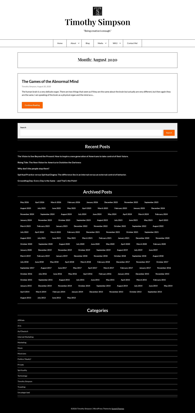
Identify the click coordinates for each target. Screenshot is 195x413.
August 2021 (25, 238)
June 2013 (56, 298)
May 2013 (71, 298)
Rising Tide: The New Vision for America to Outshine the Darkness (49, 162)
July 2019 (138, 250)
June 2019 (153, 250)
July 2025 (42, 208)
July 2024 (82, 214)
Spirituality (22, 370)
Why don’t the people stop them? (33, 168)
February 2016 (105, 274)
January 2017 (145, 268)
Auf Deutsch (23, 331)
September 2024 (47, 214)
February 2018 (103, 262)
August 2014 (122, 286)
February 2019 (43, 256)
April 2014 (24, 292)
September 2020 (46, 244)
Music (20, 348)
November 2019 (65, 250)
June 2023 (133, 220)
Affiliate (21, 320)
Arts (19, 326)
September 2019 (103, 250)
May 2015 (110, 280)
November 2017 (143, 262)
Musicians (22, 353)
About (73, 43)
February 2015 (159, 280)
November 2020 (162, 238)
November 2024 (27, 214)
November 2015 (162, 274)
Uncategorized (24, 392)
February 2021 (105, 238)
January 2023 (61, 226)
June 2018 (39, 262)
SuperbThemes (118, 408)
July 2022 (24, 232)
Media (100, 43)
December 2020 (142, 238)
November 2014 (65, 286)
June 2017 (62, 268)
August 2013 (25, 298)
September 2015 (46, 280)
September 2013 (155, 292)
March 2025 (103, 208)
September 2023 (84, 220)
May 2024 (112, 214)
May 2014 (168, 286)
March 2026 (56, 202)
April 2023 (163, 220)
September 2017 (27, 268)
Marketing (22, 342)
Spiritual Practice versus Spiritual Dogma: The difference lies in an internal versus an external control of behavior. (72, 174)
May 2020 (110, 244)
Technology (22, 376)
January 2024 (26, 220)
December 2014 (45, 286)
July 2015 (80, 280)
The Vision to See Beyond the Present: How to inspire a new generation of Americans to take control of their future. (73, 156)
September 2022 (139, 226)
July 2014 (138, 286)
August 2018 (158, 256)
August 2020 (64, 244)
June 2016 (57, 274)
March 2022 (56, 232)
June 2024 (97, 214)
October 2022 (120, 226)
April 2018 (69, 262)
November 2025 (131, 202)
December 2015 (142, 274)
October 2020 (26, 244)
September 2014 (103, 286)
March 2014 (41, 292)
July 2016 (43, 274)
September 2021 (152, 232)
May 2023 (148, 220)
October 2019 (84, 250)
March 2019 (25, 256)
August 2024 (66, 214)
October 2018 (120, 256)
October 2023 (64, 220)
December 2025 (111, 202)
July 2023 (118, 220)
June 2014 (153, 286)
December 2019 (45, 250)
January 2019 (61, 256)
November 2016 (164, 268)
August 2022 (158, 226)
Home (59, 43)
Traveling (21, 387)
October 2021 (132, 232)
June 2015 (95, 280)
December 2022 (80, 226)
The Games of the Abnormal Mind (50, 81)
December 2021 (93, 232)
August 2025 (25, 208)
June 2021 (56, 238)
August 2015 (64, 280)
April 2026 (39, 202)
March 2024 (143, 214)
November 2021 (113, 232)
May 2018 (54, 262)
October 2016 (26, 274)
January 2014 (77, 292)
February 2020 (159, 244)
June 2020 (95, 244)
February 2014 (59, 292)
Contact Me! (132, 43)
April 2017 (92, 268)
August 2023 (102, 220)
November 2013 (116, 292)
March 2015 (141, 280)
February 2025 (121, 208)
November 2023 (45, 220)
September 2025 (151, 202)
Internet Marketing (25, 337)
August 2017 (46, 268)
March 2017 (109, 268)
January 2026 (92, 202)
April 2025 (86, 208)
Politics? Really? (24, 359)
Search (23, 127)
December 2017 (123, 262)
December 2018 (80, 256)
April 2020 (125, 244)
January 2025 (139, 208)
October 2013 (135, 292)
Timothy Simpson (97, 21)
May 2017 (77, 268)
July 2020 (80, 244)
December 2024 (158, 208)
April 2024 (127, 214)
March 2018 (86, 262)
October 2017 (162, 262)
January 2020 (26, 250)
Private (21, 365)
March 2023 (25, 226)
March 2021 (87, 238)
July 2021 (42, 238)
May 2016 (72, 274)
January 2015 (26, 286)
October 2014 (84, 286)
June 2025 (56, 208)
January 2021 (123, 238)
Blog (88, 43)
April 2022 (39, 232)
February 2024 (161, 214)
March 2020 (141, 244)
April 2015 (125, 280)
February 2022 (73, 232)
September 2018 (139, 256)
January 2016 (123, 274)
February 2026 (74, 202)
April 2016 (87, 274)
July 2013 (42, 298)
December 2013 (96, 292)
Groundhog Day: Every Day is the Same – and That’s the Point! (47, 180)
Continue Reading (32, 105)
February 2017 (126, 268)
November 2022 (101, 226)
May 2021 (71, 238)
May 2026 (24, 202)
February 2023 (43, 226)
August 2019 (122, 250)
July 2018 (24, 262)
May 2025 (71, 208)
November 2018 (101, 256)
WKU (115, 43)
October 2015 (26, 280)
